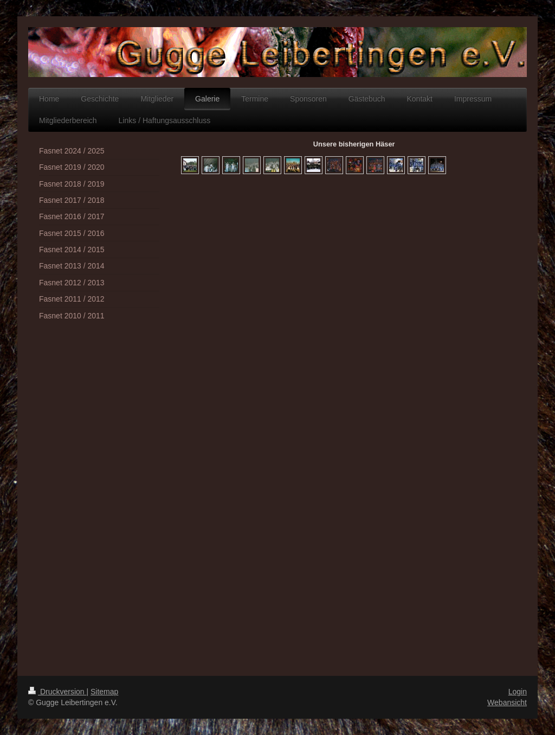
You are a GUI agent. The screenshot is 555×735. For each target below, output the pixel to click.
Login (517, 691)
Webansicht (507, 702)
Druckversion (57, 691)
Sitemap (104, 691)
